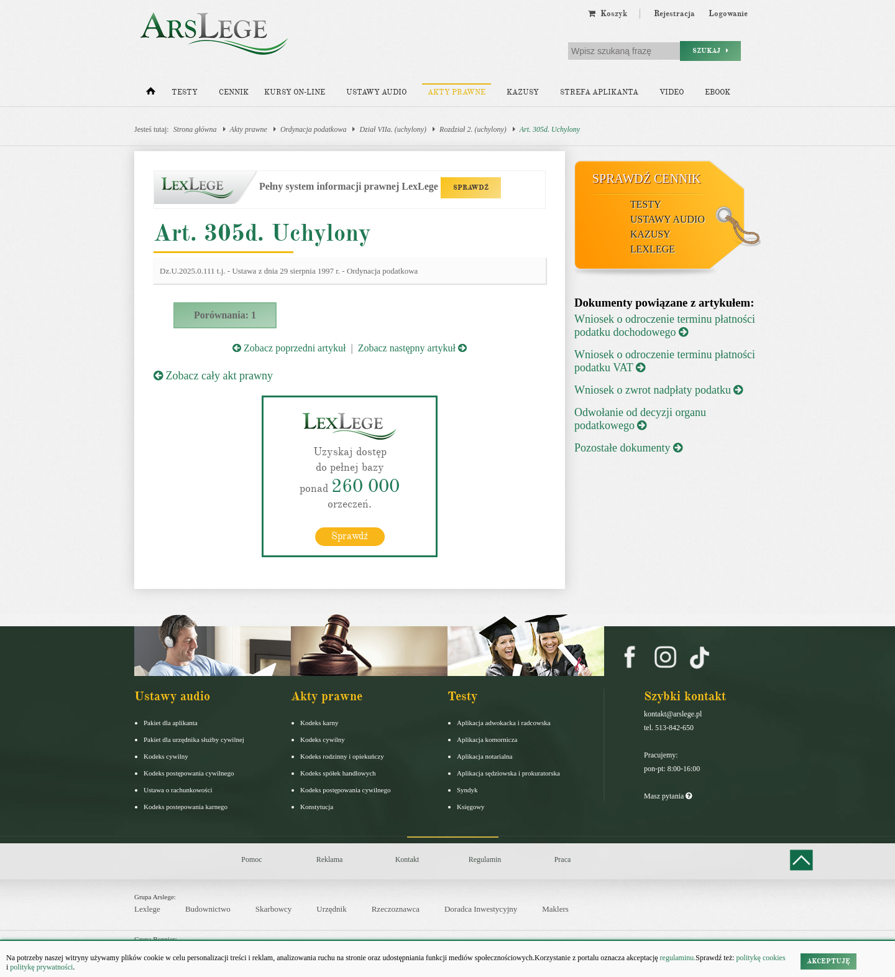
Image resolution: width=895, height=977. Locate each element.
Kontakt (407, 859)
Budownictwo (208, 909)
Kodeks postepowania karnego (185, 806)
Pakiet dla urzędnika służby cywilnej (194, 739)
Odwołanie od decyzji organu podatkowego (640, 419)
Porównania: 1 (225, 315)
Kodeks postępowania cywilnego (189, 773)
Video (671, 92)
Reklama (329, 859)
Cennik (234, 92)
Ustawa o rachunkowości (178, 790)
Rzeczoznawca (396, 909)
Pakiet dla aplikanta (171, 722)
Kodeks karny (319, 722)
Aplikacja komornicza (487, 739)
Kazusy (523, 92)
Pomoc (251, 859)
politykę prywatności (41, 967)
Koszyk (607, 14)
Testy (185, 92)
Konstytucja (316, 806)
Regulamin (485, 859)
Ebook (717, 92)
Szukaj (710, 51)
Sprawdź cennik (646, 178)
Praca (562, 859)
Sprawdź (349, 536)
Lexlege (147, 909)
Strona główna (195, 129)
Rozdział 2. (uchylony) (473, 129)
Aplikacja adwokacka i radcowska (504, 722)
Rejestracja (674, 14)
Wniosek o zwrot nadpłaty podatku (658, 390)
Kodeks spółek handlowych (338, 773)
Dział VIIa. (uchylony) (392, 129)
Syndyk (467, 790)
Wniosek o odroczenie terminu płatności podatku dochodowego (664, 325)
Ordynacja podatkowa (313, 129)
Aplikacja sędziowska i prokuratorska (508, 773)
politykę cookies (761, 957)
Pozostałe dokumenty (628, 448)
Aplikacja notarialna (485, 756)
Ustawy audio (376, 92)
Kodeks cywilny (166, 756)
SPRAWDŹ (471, 187)
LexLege (652, 249)
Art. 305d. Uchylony (550, 129)
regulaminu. (677, 957)
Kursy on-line (294, 92)
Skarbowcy (273, 909)
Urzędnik (331, 909)
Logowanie (728, 14)
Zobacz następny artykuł (412, 348)
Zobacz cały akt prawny (213, 375)
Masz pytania (668, 796)
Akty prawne (456, 92)
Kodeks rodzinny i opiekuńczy (342, 756)
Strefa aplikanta (599, 92)
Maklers (555, 909)
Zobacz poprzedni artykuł (289, 348)
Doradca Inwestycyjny (480, 909)
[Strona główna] (150, 94)
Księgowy (471, 806)
